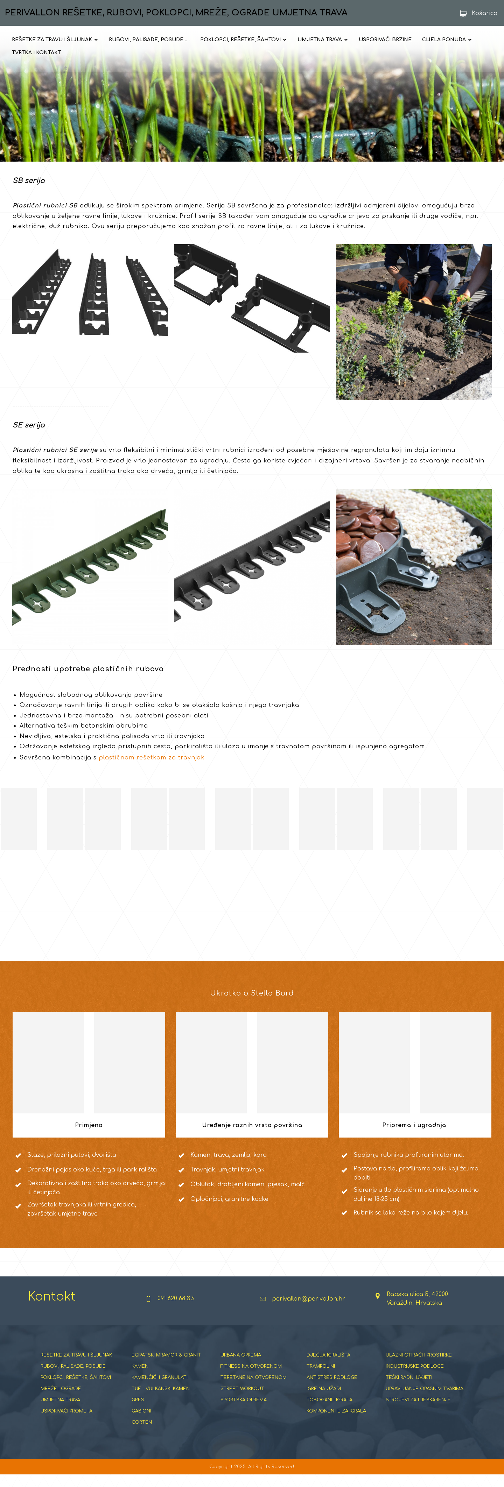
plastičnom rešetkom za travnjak (152, 767)
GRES (138, 1411)
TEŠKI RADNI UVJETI (409, 1389)
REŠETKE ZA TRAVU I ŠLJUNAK (76, 1367)
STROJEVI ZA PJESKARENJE (418, 1411)
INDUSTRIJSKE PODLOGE (415, 1378)
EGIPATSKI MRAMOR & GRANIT (166, 1367)
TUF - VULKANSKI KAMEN (161, 1400)
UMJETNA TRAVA (60, 1411)
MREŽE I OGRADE (61, 1400)
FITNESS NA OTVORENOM (251, 1378)
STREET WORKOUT (242, 1400)
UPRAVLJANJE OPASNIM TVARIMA (424, 1400)
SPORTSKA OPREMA (243, 1411)
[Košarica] (476, 13)
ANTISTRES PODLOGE (332, 1389)
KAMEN (140, 1378)
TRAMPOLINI (321, 1378)
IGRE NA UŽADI (324, 1400)
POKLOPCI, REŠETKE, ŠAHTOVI (76, 1389)
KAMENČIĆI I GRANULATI (160, 1389)
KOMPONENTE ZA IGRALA (336, 1423)
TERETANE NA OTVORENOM (253, 1389)
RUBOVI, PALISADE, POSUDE (73, 1378)
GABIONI (141, 1423)
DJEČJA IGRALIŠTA (328, 1367)
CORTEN (142, 1434)
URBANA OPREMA (240, 1367)
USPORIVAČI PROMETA (66, 1423)
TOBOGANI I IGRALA (329, 1411)
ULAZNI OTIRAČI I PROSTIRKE (419, 1367)
